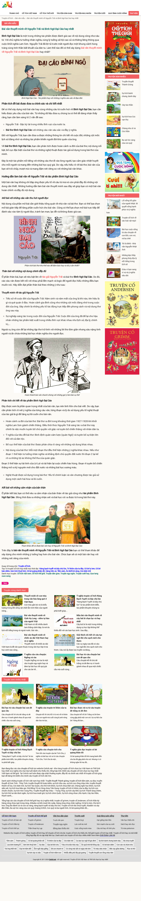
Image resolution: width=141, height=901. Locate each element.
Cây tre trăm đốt (25, 849)
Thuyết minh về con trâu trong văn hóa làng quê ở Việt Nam (35, 598)
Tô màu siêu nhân (100, 849)
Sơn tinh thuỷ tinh (29, 845)
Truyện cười (99, 13)
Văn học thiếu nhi (127, 820)
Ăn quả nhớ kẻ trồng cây (90, 845)
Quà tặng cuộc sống (117, 13)
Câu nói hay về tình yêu (106, 828)
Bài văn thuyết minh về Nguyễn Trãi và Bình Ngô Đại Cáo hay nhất (52, 18)
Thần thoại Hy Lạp (35, 828)
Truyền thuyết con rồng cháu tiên (101, 852)
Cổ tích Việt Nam (9, 816)
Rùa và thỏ (131, 849)
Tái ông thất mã (11, 849)
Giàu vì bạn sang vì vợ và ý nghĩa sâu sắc (129, 272)
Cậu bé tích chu (53, 845)
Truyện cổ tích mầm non (52, 852)
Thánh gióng (20, 841)
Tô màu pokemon (127, 828)
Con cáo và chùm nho (125, 845)
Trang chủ (14, 13)
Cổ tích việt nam (29, 13)
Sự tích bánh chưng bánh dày (110, 841)
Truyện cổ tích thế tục (10, 828)
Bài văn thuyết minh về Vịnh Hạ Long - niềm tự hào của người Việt (36, 618)
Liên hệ (112, 835)
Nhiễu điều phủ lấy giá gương (75, 852)
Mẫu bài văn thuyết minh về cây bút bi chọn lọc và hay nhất (89, 618)
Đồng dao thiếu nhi (61, 828)
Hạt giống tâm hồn (104, 820)
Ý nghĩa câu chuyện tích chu (48, 749)
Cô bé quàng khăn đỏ (36, 841)
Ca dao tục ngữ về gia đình (86, 841)
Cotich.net (48, 768)
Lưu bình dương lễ (14, 845)
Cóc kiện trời (68, 841)
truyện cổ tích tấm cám (79, 781)
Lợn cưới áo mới (80, 824)
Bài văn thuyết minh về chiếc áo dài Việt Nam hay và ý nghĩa (36, 637)
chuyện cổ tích (27, 768)
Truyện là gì (79, 820)
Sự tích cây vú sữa (34, 852)
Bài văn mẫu (20, 18)
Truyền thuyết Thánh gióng (57, 781)
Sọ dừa (41, 845)
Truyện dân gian (64, 13)
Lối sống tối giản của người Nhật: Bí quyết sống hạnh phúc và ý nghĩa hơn (122, 206)
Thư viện (134, 13)
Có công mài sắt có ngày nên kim (78, 849)
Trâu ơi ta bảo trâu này (70, 845)
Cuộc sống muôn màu (82, 828)
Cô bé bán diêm (108, 845)
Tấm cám (9, 841)
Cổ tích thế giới (47, 13)
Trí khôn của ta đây (54, 841)
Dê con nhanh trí (57, 849)
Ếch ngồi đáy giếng (41, 849)
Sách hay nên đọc (128, 824)
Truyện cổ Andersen (36, 824)
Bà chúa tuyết (128, 841)
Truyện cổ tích (7, 18)
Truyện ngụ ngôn (83, 13)
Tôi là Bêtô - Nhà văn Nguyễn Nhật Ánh (129, 246)
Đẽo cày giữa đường (116, 849)
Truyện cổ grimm (34, 820)
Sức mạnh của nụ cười (105, 824)
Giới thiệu (104, 835)
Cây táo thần (127, 105)
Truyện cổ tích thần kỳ (10, 824)
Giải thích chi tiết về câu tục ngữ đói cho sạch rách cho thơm (89, 637)
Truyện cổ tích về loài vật (12, 820)
